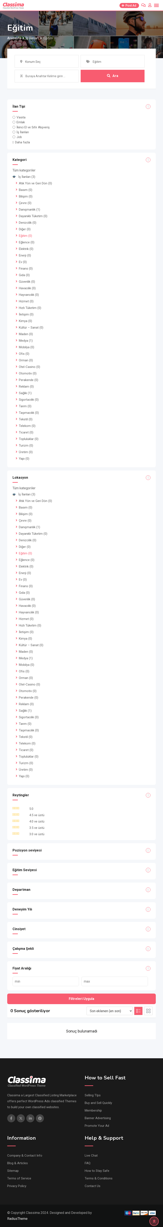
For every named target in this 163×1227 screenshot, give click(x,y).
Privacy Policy (16, 1186)
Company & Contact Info (24, 1155)
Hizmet (26, 301)
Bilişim (25, 196)
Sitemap (13, 1171)
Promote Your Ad (97, 1126)
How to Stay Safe (97, 1171)
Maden (26, 334)
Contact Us (92, 1186)
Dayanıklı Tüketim (33, 216)
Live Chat (91, 1155)
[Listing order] (110, 1011)
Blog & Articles (17, 1163)
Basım (25, 190)
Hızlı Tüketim (30, 308)
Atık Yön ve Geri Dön (35, 183)
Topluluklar (28, 439)
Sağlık (25, 393)
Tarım (25, 406)
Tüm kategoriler (24, 170)
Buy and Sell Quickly (98, 1103)
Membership (93, 1110)
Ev (23, 262)
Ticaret (26, 432)
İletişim (26, 314)
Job (19, 137)
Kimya (25, 321)
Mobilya (26, 347)
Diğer (25, 229)
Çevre (25, 203)
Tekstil (25, 419)
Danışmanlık (29, 209)
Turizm (26, 445)
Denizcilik (27, 223)
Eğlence (26, 242)
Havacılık (27, 288)
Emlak (21, 122)
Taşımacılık (29, 413)
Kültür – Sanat (31, 327)
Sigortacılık (29, 400)
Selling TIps (93, 1095)
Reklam (26, 386)
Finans (26, 268)
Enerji (25, 255)
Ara (112, 76)
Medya (26, 341)
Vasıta (21, 117)
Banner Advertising (98, 1118)
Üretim (26, 452)
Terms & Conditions (98, 1178)
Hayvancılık (29, 295)
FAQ (87, 1163)
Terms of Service (19, 1178)
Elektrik (26, 249)
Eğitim (25, 236)
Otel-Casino (29, 367)
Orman (26, 360)
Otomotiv (28, 373)
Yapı (24, 459)
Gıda (24, 275)
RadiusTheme (17, 1219)
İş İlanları (23, 132)
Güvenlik (27, 282)
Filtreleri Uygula (81, 999)
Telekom (27, 426)
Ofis (24, 354)
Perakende (28, 380)
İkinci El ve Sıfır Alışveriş (33, 127)
